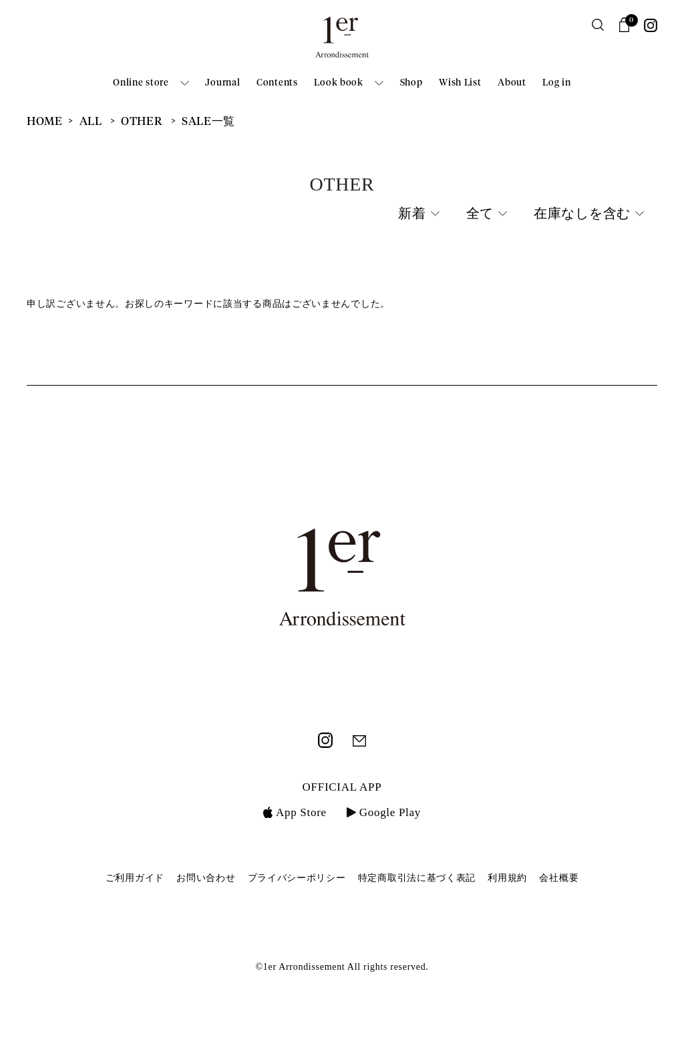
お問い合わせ (205, 878)
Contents (277, 83)
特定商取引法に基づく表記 (417, 878)
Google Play (384, 812)
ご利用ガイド (135, 878)
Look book (338, 83)
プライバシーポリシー (297, 878)
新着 (411, 214)
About (512, 83)
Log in (556, 83)
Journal (222, 83)
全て (480, 214)
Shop (411, 83)
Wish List (460, 83)
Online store (140, 83)
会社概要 (558, 878)
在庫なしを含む (582, 214)
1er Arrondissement (342, 41)
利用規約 (507, 878)
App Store (295, 812)
